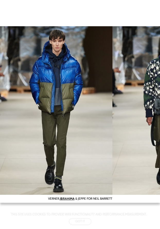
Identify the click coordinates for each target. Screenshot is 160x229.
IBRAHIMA (67, 198)
